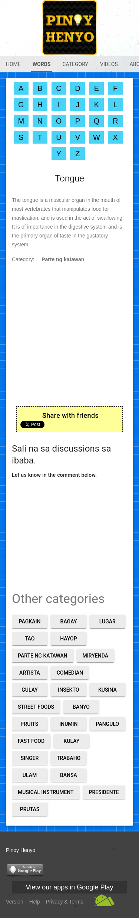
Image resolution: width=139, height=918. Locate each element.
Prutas (30, 809)
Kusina (107, 690)
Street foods (36, 707)
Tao (30, 639)
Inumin (68, 724)
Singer (30, 758)
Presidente (104, 792)
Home (13, 64)
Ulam (30, 775)
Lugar (107, 621)
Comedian (70, 673)
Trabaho (68, 758)
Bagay (68, 621)
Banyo (81, 707)
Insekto (68, 690)
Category (75, 64)
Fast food (31, 741)
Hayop (68, 639)
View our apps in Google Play (69, 887)
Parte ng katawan (42, 656)
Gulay (29, 690)
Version (14, 902)
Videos (109, 64)
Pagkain (30, 621)
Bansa (68, 775)
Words (42, 64)
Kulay (72, 741)
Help (34, 902)
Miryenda (95, 656)
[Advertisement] (69, 527)
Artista (29, 673)
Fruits (29, 724)
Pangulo (107, 724)
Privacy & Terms (64, 902)
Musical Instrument (46, 792)
